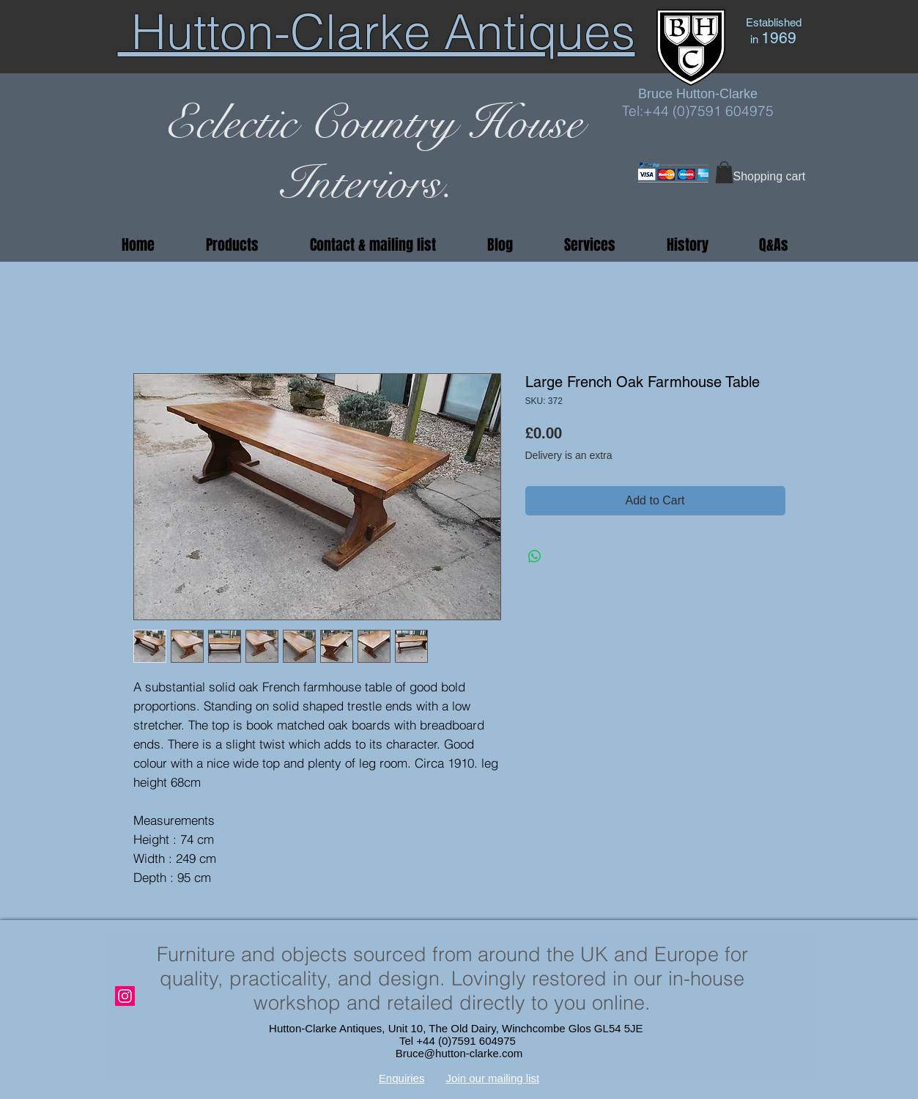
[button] (724, 172)
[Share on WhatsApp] (535, 556)
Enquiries (402, 1078)
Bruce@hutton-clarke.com (459, 1053)
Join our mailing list (493, 1078)
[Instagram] (125, 996)
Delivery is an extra (568, 455)
